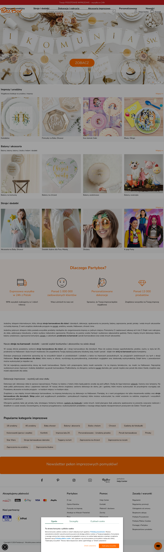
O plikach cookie (98, 521)
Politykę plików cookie (63, 538)
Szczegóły (73, 521)
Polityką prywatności (97, 532)
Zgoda (54, 521)
